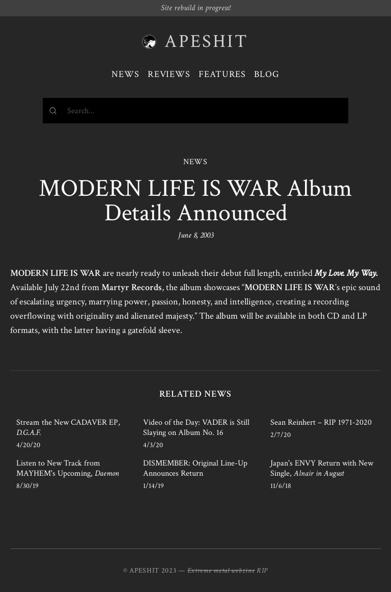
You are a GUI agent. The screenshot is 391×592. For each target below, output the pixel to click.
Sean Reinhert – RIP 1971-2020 (321, 422)
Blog (267, 74)
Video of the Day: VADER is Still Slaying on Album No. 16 (196, 427)
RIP (262, 570)
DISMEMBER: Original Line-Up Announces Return (195, 468)
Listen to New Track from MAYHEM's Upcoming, (67, 468)
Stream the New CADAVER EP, (68, 427)
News (125, 74)
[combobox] (195, 110)
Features (222, 74)
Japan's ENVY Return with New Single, (321, 468)
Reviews (169, 74)
